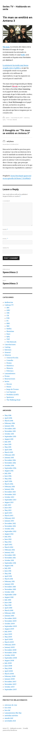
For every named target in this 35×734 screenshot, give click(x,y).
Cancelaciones (10, 344)
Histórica (10, 366)
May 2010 (8, 605)
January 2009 (10, 647)
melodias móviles (11, 715)
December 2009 (10, 618)
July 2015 (8, 442)
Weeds (15, 119)
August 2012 (9, 534)
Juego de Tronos (12, 389)
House (8, 387)
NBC (8, 326)
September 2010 (10, 595)
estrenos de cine (11, 705)
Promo (7, 376)
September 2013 (10, 500)
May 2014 (8, 479)
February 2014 (10, 486)
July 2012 (8, 537)
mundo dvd (9, 718)
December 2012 (10, 523)
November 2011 (10, 558)
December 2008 (10, 650)
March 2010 (9, 610)
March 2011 (9, 579)
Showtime (10, 331)
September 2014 (10, 468)
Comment (6, 201)
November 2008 (10, 653)
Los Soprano (11, 392)
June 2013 (8, 508)
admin (7, 117)
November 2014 (10, 463)
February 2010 (10, 613)
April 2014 (8, 481)
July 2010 (8, 600)
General (8, 352)
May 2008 (8, 668)
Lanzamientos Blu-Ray (13, 713)
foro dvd (8, 708)
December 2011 (10, 555)
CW (7, 315)
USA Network (11, 342)
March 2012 (9, 547)
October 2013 (9, 497)
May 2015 (8, 447)
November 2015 (10, 431)
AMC (8, 310)
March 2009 (9, 642)
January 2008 (10, 679)
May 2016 (8, 415)
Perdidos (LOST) (12, 395)
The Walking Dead (13, 400)
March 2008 (9, 674)
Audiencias (9, 302)
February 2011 (10, 581)
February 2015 (10, 455)
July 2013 (8, 505)
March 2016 (9, 421)
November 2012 (10, 526)
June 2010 (8, 602)
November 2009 (10, 621)
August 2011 (9, 566)
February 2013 (10, 518)
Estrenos (26, 117)
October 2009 (10, 624)
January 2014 (9, 489)
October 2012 (9, 529)
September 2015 (10, 436)
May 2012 (8, 542)
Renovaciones (10, 379)
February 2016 (10, 423)
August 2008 (9, 660)
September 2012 (10, 531)
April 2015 (8, 450)
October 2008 (10, 655)
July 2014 (8, 473)
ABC (8, 308)
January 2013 (9, 521)
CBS (7, 313)
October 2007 (10, 687)
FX (7, 321)
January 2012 (9, 552)
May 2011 (8, 573)
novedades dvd (10, 721)
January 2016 (9, 426)
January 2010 (9, 616)
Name (5, 229)
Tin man (9, 119)
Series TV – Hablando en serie (12, 728)
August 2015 (9, 439)
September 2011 (10, 563)
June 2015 (8, 444)
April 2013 (8, 513)
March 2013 (9, 515)
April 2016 (8, 418)
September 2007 (11, 689)
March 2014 (9, 484)
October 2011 (9, 560)
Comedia (9, 360)
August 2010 (9, 597)
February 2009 (10, 645)
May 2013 (8, 510)
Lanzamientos (10, 373)
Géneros (8, 355)
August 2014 (9, 471)
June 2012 (8, 539)
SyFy (4, 119)
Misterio (9, 368)
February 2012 (10, 550)
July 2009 (8, 631)
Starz (8, 334)
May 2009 (8, 637)
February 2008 (10, 676)
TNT (8, 339)
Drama (8, 363)
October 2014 (9, 465)
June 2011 (8, 571)
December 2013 (10, 492)
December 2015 (10, 429)
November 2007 (10, 684)
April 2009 (9, 639)
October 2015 (9, 434)
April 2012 (8, 544)
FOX (7, 318)
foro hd (7, 710)
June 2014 (8, 476)
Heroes (9, 384)
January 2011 (9, 584)
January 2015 (9, 457)
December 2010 (10, 587)
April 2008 (9, 671)
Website (6, 248)
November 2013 (10, 494)
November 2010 (10, 589)
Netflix (9, 329)
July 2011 (8, 568)
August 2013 (9, 502)
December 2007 (10, 682)
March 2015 (9, 452)
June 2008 (8, 666)
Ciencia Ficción (12, 358)
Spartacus (10, 397)
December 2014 (10, 460)
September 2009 (11, 626)
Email (5, 238)
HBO (8, 323)
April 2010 (8, 608)
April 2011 (8, 576)
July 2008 (8, 663)
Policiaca (9, 371)
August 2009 (9, 629)
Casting (7, 347)
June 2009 (8, 634)
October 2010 (9, 592)
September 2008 (11, 658)
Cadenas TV (9, 305)
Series (7, 381)
